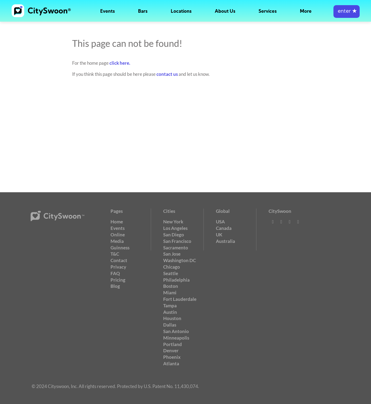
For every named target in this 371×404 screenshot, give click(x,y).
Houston (172, 318)
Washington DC (179, 260)
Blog (115, 286)
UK (219, 234)
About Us (225, 11)
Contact (119, 260)
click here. (119, 63)
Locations (181, 11)
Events (107, 11)
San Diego (173, 234)
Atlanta (171, 363)
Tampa (170, 305)
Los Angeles (175, 228)
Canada (224, 228)
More (306, 11)
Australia (225, 241)
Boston (170, 286)
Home (117, 221)
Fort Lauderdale (179, 299)
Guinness (120, 247)
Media (117, 241)
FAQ (115, 273)
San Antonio (176, 331)
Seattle (170, 273)
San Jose (172, 254)
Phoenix (172, 357)
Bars (143, 11)
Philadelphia (176, 280)
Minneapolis (176, 338)
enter (346, 11)
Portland (172, 344)
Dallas (169, 325)
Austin (170, 312)
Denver (171, 350)
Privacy (118, 267)
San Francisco (177, 241)
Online (118, 234)
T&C (115, 254)
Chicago (171, 267)
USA (220, 221)
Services (268, 11)
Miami (169, 292)
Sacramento (175, 247)
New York (173, 221)
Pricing (118, 280)
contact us (167, 74)
